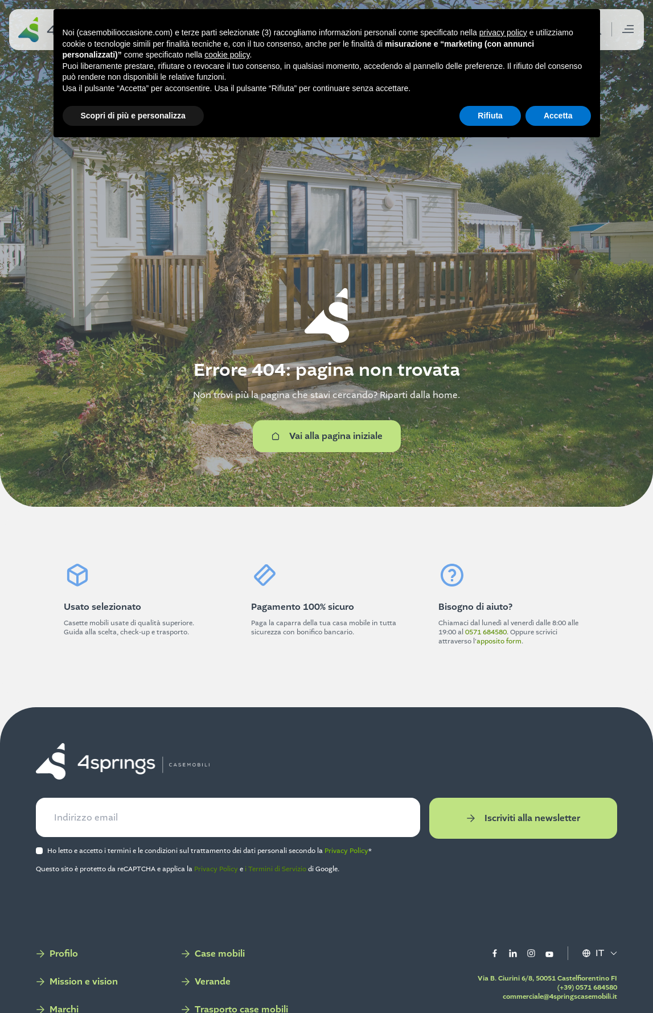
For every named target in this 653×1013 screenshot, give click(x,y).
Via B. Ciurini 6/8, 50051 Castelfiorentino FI (547, 978)
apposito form (499, 641)
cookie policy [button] (226, 54)
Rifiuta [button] (490, 115)
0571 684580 (486, 632)
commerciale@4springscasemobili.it (559, 996)
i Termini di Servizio (276, 868)
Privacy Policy (347, 850)
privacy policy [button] (503, 32)
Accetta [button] (558, 115)
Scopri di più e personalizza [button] (133, 115)
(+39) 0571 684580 (587, 987)
